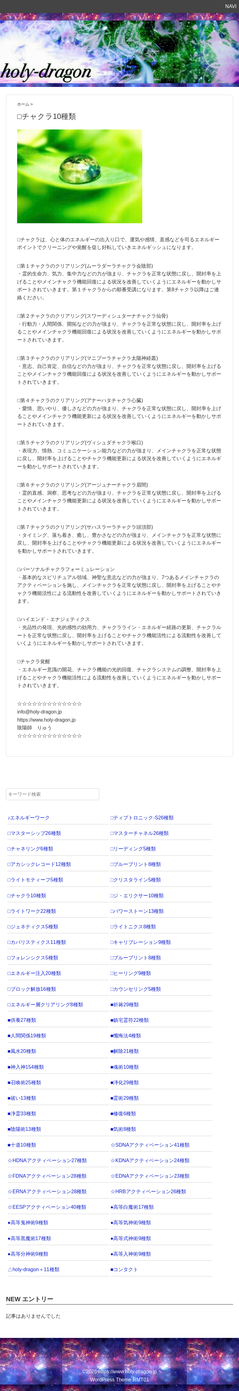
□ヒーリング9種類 (130, 973)
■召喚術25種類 (24, 1082)
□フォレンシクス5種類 (32, 957)
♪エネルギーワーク (28, 817)
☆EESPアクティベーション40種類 (46, 1207)
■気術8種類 (123, 1129)
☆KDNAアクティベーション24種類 (150, 1160)
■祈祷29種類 (124, 1004)
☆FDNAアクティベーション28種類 (46, 1176)
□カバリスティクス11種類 (36, 942)
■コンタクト (124, 1269)
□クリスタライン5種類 (135, 879)
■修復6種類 (123, 1113)
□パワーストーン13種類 (137, 911)
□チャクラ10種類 (26, 895)
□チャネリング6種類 (30, 848)
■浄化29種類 (124, 1082)
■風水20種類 (21, 1051)
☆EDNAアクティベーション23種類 (150, 1176)
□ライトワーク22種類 (31, 911)
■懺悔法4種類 (125, 1035)
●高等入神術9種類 (130, 1254)
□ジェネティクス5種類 (32, 926)
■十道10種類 (21, 1145)
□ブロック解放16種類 (31, 989)
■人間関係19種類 (26, 1035)
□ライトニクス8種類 (133, 926)
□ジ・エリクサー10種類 (137, 895)
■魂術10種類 (124, 1067)
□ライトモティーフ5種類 (35, 879)
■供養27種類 (21, 1020)
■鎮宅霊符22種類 (129, 1020)
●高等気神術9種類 (130, 1222)
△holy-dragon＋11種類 (33, 1269)
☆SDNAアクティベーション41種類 (150, 1145)
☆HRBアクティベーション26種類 (148, 1191)
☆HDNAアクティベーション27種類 (47, 1160)
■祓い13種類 (21, 1098)
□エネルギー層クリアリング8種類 (45, 1004)
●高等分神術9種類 (27, 1254)
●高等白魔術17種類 (132, 1207)
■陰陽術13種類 (24, 1129)
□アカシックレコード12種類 (39, 864)
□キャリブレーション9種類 (140, 942)
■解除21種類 (124, 1051)
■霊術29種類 (124, 1098)
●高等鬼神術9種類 (27, 1222)
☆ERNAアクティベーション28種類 (47, 1191)
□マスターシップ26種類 (34, 833)
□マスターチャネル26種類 (139, 833)
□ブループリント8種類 (135, 864)
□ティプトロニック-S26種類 (142, 817)
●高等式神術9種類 (130, 1238)
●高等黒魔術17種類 (29, 1238)
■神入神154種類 (25, 1067)
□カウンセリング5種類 (135, 989)
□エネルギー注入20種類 (34, 973)
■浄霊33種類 (21, 1113)
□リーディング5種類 (133, 848)
